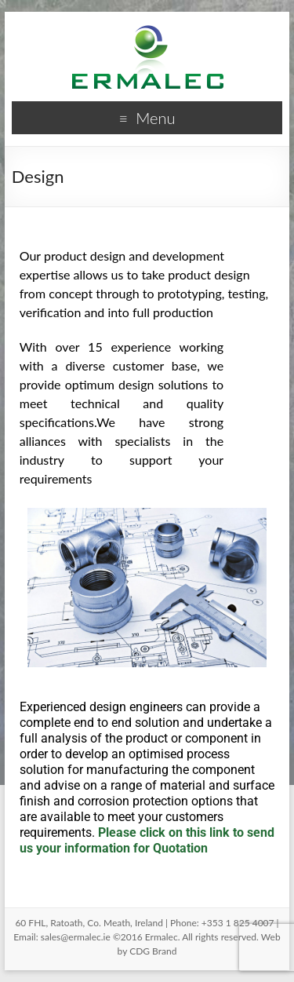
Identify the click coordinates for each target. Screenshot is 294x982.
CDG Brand (152, 951)
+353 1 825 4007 (237, 923)
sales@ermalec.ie (76, 937)
